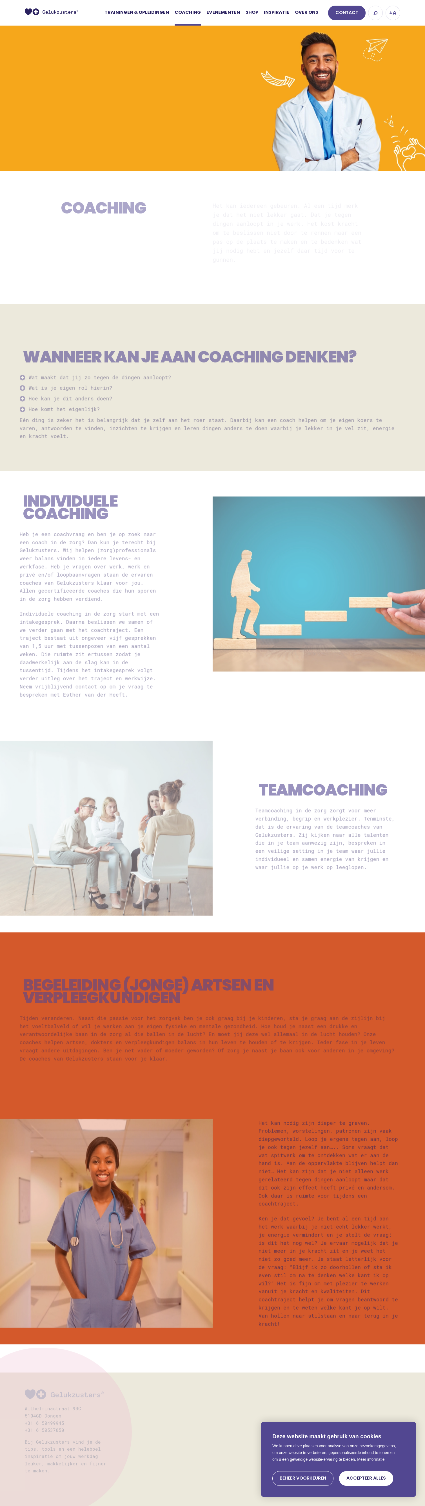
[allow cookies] (366, 1478)
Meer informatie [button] (370, 1459)
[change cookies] (302, 1478)
